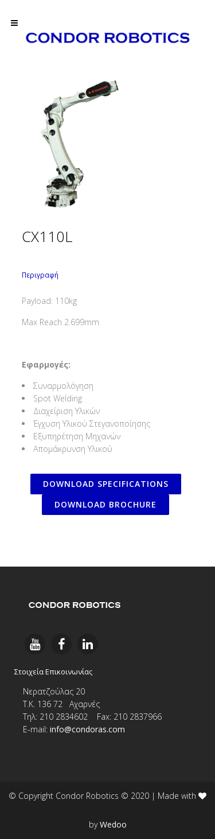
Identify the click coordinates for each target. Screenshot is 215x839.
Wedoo (113, 824)
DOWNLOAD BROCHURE (105, 504)
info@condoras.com (87, 729)
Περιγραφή (40, 275)
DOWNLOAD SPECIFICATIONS (106, 483)
